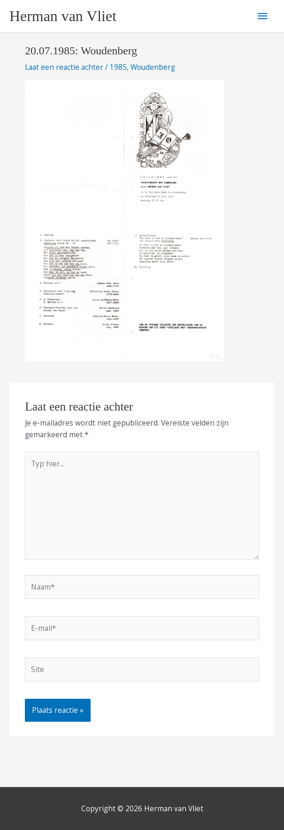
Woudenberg (152, 67)
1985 (118, 67)
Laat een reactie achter (64, 67)
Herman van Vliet (62, 16)
